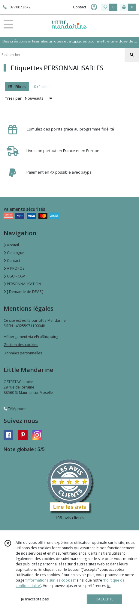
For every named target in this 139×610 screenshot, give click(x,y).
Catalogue (14, 252)
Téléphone (15, 408)
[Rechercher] (132, 55)
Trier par (13, 98)
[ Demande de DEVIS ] (24, 291)
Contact (79, 7)
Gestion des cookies (21, 344)
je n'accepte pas (35, 599)
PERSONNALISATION (22, 283)
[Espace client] (94, 7)
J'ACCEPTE (104, 599)
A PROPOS (14, 268)
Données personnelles (23, 353)
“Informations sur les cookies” (50, 580)
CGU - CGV (14, 276)
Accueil (11, 245)
